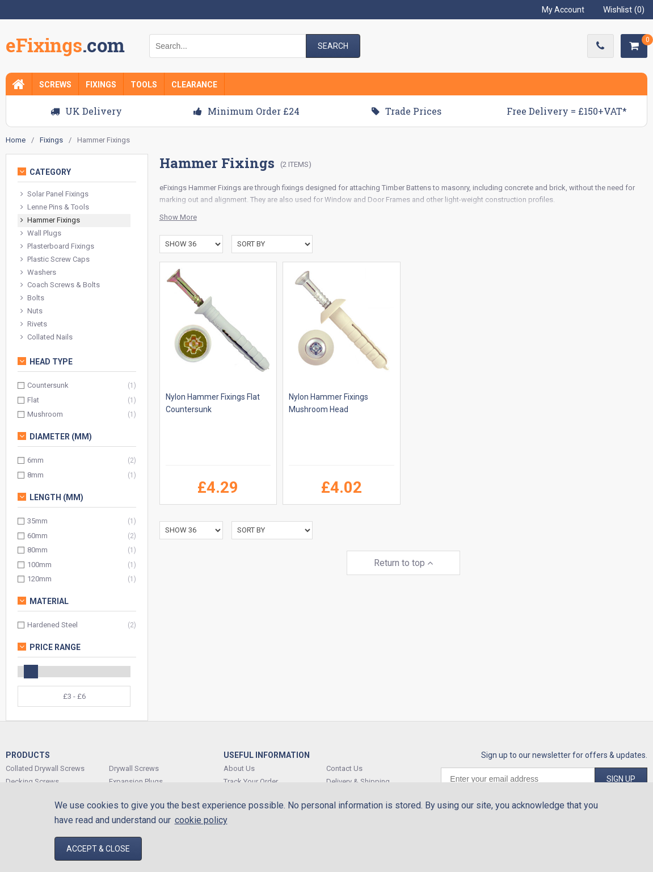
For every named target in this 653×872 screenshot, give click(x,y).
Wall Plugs (40, 233)
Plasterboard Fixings (57, 246)
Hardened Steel (52, 625)
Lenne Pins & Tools (54, 207)
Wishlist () (623, 10)
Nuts (31, 311)
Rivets (33, 324)
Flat (33, 400)
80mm (37, 550)
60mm (37, 535)
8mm (35, 475)
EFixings (65, 47)
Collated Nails (46, 337)
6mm (35, 460)
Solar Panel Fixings (54, 194)
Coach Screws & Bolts (60, 285)
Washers (38, 273)
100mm (39, 564)
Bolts (32, 298)
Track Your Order (251, 781)
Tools (143, 84)
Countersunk (48, 385)
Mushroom (45, 414)
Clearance (194, 84)
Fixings (101, 84)
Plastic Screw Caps (55, 260)
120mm (39, 579)
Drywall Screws (134, 768)
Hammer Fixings (50, 220)
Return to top (403, 562)
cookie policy (201, 820)
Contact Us (344, 768)
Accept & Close (98, 848)
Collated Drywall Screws (45, 768)
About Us (239, 768)
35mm (37, 521)
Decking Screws (32, 781)
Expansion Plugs (136, 781)
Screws (55, 84)
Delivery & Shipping (358, 781)
